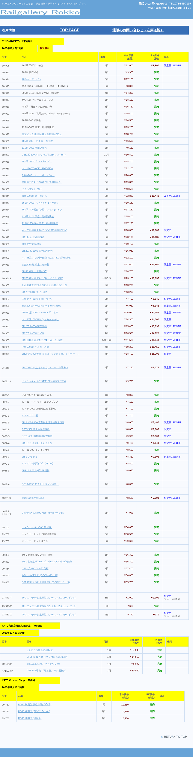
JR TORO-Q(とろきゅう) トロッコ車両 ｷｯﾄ (45, 367)
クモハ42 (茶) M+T (32, 189)
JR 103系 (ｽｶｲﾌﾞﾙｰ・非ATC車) (43, 663)
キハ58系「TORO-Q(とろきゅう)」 (40, 319)
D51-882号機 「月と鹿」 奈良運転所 (46, 670)
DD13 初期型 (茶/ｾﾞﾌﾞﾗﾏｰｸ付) (34, 711)
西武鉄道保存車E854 (33, 498)
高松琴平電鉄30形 (31, 244)
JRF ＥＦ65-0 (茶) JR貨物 (35, 470)
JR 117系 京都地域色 (33, 237)
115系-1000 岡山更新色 (34, 148)
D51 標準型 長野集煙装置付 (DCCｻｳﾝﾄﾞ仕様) (46, 582)
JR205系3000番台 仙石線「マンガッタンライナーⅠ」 (51, 353)
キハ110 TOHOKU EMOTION (37, 168)
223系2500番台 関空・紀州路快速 (40, 223)
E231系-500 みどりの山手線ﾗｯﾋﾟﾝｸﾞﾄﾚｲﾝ (44, 154)
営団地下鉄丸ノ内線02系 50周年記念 (42, 182)
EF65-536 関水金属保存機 (36, 429)
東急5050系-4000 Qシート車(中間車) (41, 305)
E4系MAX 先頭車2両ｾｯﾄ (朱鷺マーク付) (43, 512)
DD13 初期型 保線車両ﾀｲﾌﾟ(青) (34, 704)
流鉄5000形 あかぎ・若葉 (35, 347)
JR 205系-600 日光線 (33, 333)
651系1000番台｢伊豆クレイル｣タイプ (42, 209)
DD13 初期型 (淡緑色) (29, 718)
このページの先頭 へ (161, 737)
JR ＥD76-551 (29, 456)
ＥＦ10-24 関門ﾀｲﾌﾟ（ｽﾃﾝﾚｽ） (38, 463)
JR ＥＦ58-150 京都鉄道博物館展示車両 (43, 422)
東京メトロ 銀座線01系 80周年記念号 (42, 134)
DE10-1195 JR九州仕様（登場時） (40, 484)
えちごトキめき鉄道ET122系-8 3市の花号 (44, 381)
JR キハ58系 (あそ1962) (35, 292)
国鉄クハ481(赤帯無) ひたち (37, 299)
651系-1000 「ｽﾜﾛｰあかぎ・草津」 (40, 202)
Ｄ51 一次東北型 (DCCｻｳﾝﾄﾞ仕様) (40, 575)
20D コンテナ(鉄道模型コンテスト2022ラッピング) (49, 614)
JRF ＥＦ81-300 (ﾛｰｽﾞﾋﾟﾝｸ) (37, 443)
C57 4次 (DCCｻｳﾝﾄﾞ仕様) (35, 568)
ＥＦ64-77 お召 (30, 415)
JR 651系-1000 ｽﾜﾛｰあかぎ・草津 (40, 312)
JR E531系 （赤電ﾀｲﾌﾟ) (34, 271)
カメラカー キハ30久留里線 (37, 527)
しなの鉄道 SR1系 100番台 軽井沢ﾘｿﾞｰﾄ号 (44, 285)
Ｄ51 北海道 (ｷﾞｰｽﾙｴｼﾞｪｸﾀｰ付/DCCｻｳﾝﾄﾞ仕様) (47, 561)
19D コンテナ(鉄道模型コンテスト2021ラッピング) (49, 597)
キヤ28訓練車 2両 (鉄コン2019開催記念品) (44, 230)
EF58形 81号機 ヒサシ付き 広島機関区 (47, 657)
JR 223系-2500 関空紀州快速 (37, 250)
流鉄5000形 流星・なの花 (35, 264)
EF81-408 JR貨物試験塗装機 (37, 436)
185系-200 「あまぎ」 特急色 (37, 141)
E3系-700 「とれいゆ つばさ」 (38, 175)
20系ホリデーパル (31, 79)
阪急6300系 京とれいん (34, 196)
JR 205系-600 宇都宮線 (34, 326)
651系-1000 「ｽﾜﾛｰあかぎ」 (37, 161)
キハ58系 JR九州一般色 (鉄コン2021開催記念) (46, 257)
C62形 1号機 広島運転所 (40, 650)
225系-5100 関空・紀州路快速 (38, 216)
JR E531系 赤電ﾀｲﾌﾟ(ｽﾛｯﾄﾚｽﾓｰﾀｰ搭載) (42, 278)
